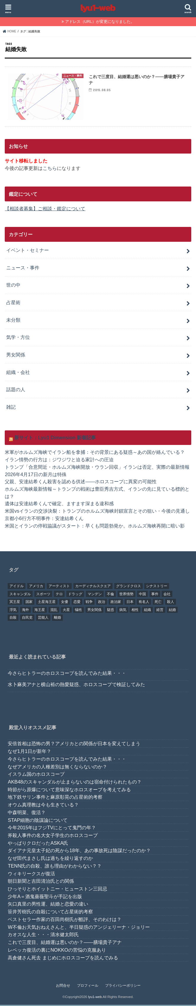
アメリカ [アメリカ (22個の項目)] (36, 587)
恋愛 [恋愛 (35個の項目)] (77, 603)
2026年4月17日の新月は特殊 (35, 475)
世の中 (13, 286)
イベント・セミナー (27, 251)
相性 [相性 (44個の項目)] (135, 611)
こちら (50, 169)
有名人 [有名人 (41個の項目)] (144, 603)
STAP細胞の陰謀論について (38, 821)
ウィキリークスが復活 (31, 874)
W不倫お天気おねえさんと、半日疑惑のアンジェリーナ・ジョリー (79, 928)
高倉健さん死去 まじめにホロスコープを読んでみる (63, 958)
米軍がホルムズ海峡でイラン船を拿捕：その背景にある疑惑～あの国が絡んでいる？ (95, 453)
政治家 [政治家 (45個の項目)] (115, 603)
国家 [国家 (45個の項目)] (29, 603)
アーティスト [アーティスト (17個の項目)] (59, 587)
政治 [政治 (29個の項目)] (101, 603)
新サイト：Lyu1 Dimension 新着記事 (55, 438)
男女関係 (15, 356)
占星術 (13, 303)
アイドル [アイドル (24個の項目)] (16, 587)
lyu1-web (95, 998)
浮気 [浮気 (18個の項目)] (13, 611)
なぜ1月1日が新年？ (29, 752)
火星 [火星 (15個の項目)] (66, 611)
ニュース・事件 (22, 268)
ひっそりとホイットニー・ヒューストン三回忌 (57, 890)
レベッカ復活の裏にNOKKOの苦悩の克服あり (57, 951)
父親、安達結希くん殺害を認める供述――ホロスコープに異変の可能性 (81, 482)
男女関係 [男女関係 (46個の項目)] (94, 611)
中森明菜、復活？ (27, 813)
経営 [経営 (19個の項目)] (159, 611)
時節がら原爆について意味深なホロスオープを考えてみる (69, 790)
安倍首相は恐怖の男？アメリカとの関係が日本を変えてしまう (74, 745)
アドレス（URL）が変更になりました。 (99, 21)
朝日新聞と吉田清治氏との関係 (41, 882)
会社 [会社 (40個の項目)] (167, 595)
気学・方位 (18, 338)
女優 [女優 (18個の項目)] (64, 603)
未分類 (13, 321)
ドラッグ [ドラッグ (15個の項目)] (75, 595)
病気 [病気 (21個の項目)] (122, 611)
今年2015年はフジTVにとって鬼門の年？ (52, 829)
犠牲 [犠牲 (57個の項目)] (78, 611)
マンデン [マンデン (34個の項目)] (95, 595)
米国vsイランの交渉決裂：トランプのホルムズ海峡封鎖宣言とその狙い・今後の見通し (97, 512)
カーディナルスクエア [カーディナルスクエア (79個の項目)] (93, 587)
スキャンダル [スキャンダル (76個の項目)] (20, 595)
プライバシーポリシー (123, 986)
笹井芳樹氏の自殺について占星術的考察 (50, 912)
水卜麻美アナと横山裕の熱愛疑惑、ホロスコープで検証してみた (76, 685)
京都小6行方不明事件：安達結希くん (44, 519)
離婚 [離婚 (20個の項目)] (57, 619)
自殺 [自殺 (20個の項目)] (13, 619)
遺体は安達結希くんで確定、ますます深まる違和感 (59, 504)
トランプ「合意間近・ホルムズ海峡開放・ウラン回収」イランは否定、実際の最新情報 (97, 468)
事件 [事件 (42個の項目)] (154, 595)
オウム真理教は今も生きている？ (43, 805)
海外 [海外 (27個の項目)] (25, 611)
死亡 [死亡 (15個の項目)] (158, 603)
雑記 (11, 408)
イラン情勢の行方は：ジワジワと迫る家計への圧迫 (59, 460)
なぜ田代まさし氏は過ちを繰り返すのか (50, 859)
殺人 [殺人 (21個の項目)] (170, 603)
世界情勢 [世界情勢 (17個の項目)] (126, 595)
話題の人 (15, 390)
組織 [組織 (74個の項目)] (147, 611)
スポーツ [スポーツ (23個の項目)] (43, 595)
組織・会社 (18, 373)
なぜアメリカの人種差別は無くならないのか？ (57, 767)
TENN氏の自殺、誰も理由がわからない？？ (55, 867)
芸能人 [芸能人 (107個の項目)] (43, 619)
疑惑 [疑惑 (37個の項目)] (110, 611)
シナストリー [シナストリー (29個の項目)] (156, 587)
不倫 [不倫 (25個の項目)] (110, 595)
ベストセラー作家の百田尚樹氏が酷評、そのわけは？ (64, 920)
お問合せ (63, 986)
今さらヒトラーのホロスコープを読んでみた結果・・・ (67, 674)
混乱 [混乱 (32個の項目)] (53, 611)
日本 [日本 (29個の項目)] (130, 603)
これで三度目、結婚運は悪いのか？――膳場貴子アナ (65, 943)
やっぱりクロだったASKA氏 (38, 844)
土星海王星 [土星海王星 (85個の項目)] (47, 603)
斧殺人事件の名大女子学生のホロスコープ (53, 836)
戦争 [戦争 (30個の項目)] (89, 603)
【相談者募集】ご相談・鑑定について (45, 209)
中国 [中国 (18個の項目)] (142, 595)
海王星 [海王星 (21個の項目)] (39, 611)
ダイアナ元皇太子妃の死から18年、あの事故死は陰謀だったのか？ (79, 852)
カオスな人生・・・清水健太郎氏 (43, 936)
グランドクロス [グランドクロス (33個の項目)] (128, 587)
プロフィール (87, 986)
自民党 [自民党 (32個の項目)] (27, 619)
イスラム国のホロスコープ (36, 775)
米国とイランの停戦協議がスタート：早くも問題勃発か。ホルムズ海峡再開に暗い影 (95, 526)
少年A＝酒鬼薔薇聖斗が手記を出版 (45, 897)
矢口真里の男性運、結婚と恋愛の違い (48, 905)
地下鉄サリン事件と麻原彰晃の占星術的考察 (55, 798)
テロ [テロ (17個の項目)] (59, 595)
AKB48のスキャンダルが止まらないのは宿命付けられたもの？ (74, 783)
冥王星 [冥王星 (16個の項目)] (14, 603)
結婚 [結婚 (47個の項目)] (172, 611)
